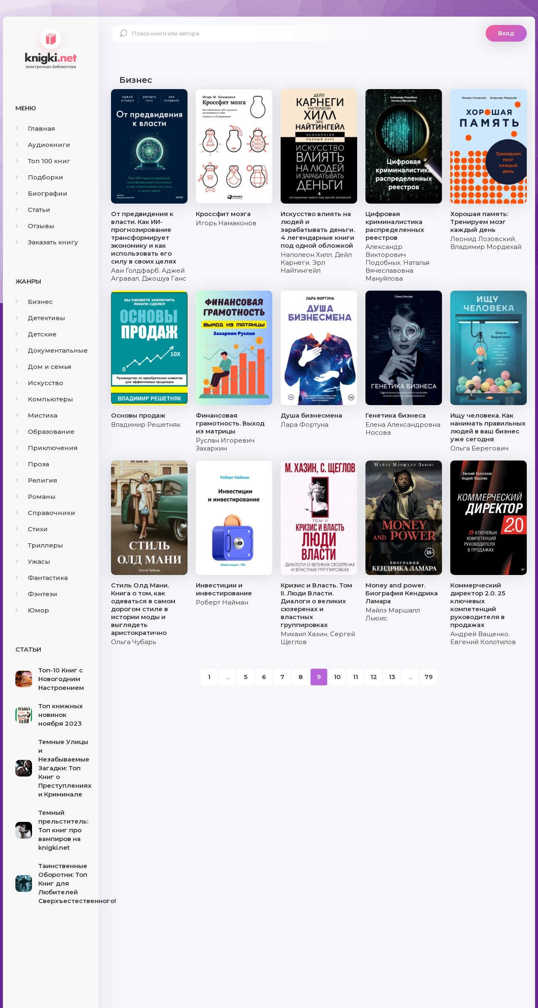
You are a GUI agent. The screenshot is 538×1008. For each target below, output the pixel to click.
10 (337, 677)
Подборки (39, 177)
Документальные (51, 350)
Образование (44, 432)
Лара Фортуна (304, 424)
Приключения (46, 448)
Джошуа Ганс (164, 278)
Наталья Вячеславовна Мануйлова (397, 270)
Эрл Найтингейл (303, 266)
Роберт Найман (222, 602)
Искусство (39, 383)
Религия (36, 480)
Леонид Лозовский (482, 239)
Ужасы (32, 561)
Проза (32, 464)
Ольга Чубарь (133, 642)
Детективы (40, 318)
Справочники (45, 513)
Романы (35, 496)
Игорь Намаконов (226, 223)
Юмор (32, 610)
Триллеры (39, 545)
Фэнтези (36, 594)
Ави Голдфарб (135, 270)
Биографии (41, 193)
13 (392, 677)
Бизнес (34, 302)
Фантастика (41, 578)
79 (428, 677)
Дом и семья (43, 367)
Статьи (32, 210)
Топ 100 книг (42, 161)
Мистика (36, 415)
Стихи (31, 529)
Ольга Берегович (479, 448)
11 (355, 677)
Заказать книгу (46, 242)
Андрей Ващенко (479, 634)
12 (373, 677)
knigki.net (51, 48)
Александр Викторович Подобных (385, 254)
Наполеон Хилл (306, 255)
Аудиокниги (42, 145)
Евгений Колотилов (483, 642)
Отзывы (34, 226)
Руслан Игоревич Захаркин (225, 444)
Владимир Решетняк (145, 424)
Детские (36, 334)
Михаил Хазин (304, 634)
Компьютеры (44, 399)
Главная (35, 128)
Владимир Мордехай (485, 247)
